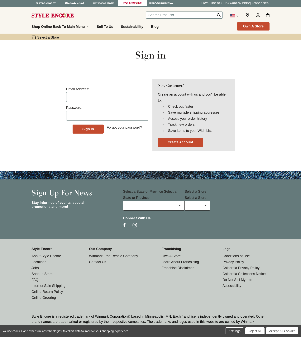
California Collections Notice (244, 274)
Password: (74, 108)
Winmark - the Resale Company (113, 256)
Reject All (254, 331)
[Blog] (154, 26)
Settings (235, 331)
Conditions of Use (236, 256)
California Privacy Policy (241, 268)
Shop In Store (42, 274)
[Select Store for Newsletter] (197, 206)
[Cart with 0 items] (268, 15)
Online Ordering (43, 298)
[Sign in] (258, 15)
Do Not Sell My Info (237, 280)
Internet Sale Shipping (48, 286)
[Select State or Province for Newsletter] (154, 206)
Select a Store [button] (48, 37)
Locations (38, 262)
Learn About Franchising (180, 262)
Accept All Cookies (282, 331)
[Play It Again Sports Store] (103, 3)
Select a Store (195, 191)
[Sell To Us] (105, 26)
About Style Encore (46, 256)
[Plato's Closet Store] (45, 3)
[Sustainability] (132, 26)
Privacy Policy (233, 262)
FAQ (34, 280)
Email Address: (77, 89)
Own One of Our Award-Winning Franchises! (235, 3)
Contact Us (97, 262)
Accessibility (231, 286)
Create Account (180, 142)
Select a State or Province (143, 191)
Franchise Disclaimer (177, 268)
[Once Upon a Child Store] (74, 3)
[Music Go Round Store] (161, 3)
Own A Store (253, 26)
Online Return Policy (47, 292)
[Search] (219, 16)
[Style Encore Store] (132, 3)
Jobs (35, 268)
